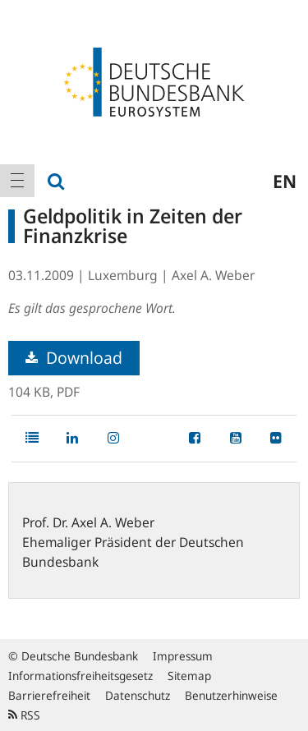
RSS (24, 715)
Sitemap (189, 675)
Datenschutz (137, 695)
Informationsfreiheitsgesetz (80, 675)
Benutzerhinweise (231, 695)
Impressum (183, 656)
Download (73, 358)
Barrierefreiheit (49, 695)
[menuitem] (17, 180)
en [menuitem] (285, 180)
